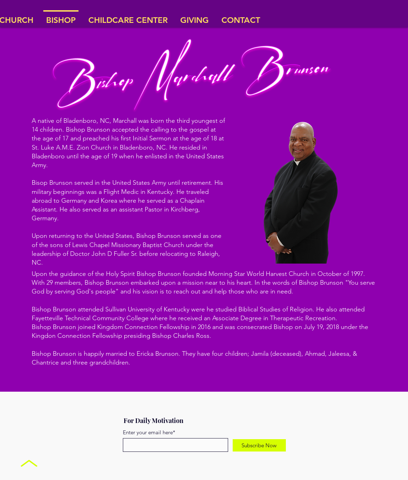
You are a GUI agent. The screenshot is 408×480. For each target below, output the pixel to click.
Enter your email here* (149, 432)
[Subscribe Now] (259, 445)
